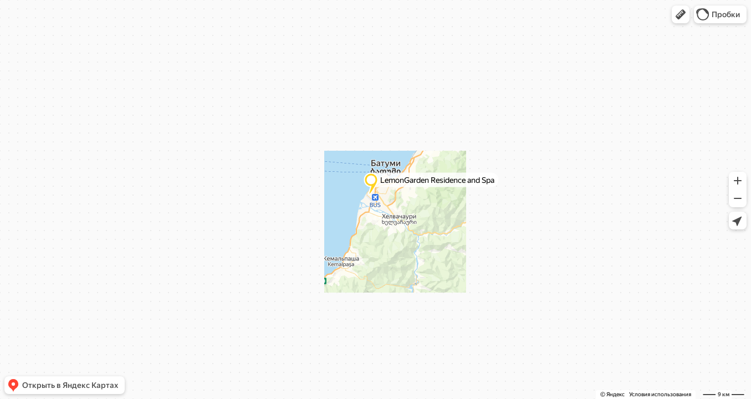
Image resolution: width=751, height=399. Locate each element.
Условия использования (660, 394)
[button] (680, 14)
